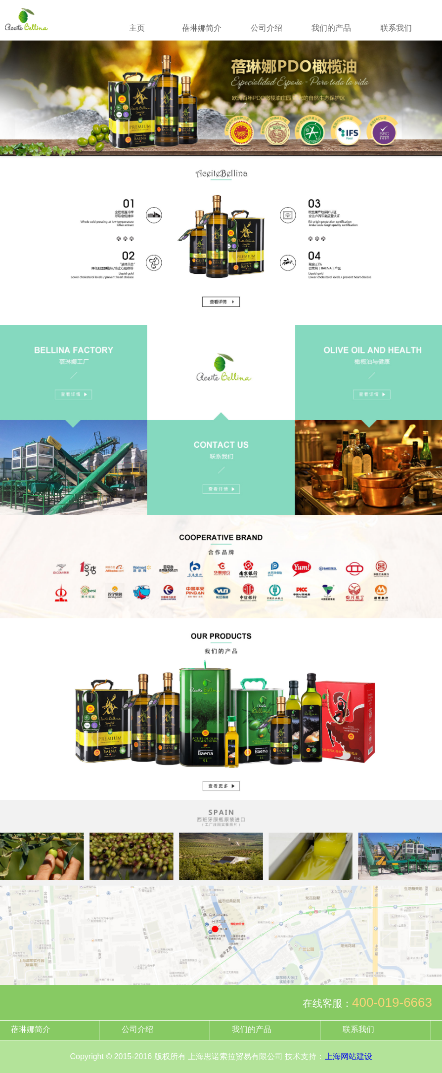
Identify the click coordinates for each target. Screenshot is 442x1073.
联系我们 (396, 28)
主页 (137, 28)
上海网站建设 (348, 1056)
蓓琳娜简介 (201, 28)
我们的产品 (331, 28)
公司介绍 (266, 28)
